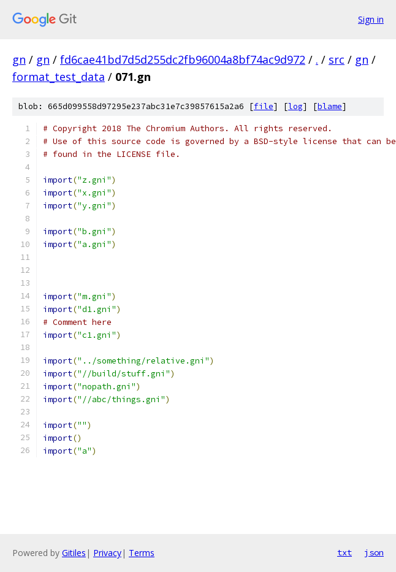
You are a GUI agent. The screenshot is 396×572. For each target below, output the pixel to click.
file (263, 106)
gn (19, 59)
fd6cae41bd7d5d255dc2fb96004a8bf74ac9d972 (182, 59)
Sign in (371, 19)
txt (344, 552)
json (374, 552)
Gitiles (74, 553)
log (295, 106)
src (337, 59)
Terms (141, 553)
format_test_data (58, 76)
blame (330, 106)
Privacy (107, 553)
